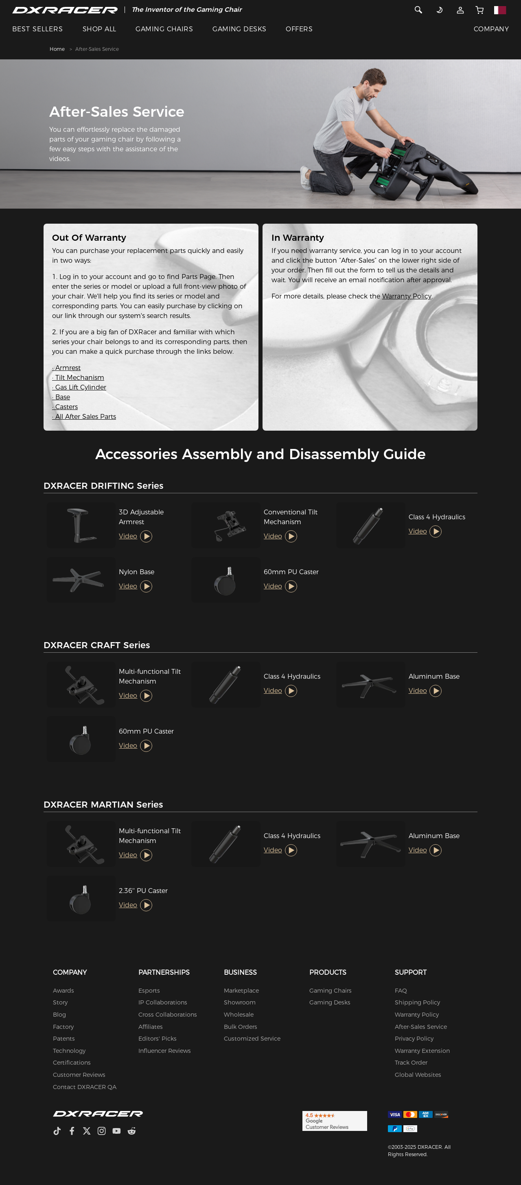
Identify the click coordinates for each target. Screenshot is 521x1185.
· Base (61, 397)
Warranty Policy (406, 296)
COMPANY (491, 29)
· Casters (65, 407)
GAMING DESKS (239, 29)
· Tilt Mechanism (78, 377)
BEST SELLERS (37, 29)
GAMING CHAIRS (164, 29)
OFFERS (299, 29)
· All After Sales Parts (84, 416)
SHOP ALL (99, 29)
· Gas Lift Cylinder (79, 387)
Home (57, 49)
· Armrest (66, 368)
